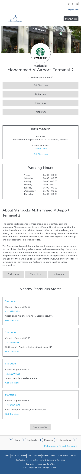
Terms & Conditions (48, 460)
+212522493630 (12, 343)
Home (7, 456)
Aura (29, 456)
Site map (61, 460)
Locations (37, 456)
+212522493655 (12, 312)
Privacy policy (32, 460)
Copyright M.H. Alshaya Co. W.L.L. (40, 464)
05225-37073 (40, 149)
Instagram (24, 111)
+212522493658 (12, 405)
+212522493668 (12, 374)
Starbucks (10, 302)
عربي (76, 9)
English (71, 10)
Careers (73, 456)
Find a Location (40, 427)
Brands (23, 456)
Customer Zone (48, 456)
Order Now (24, 93)
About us (15, 456)
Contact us (20, 460)
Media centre (62, 456)
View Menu (24, 102)
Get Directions (25, 85)
